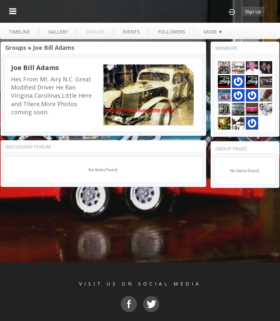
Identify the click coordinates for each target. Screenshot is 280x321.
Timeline (19, 32)
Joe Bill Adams (53, 47)
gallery (58, 32)
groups (95, 32)
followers (171, 32)
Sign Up (253, 11)
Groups (15, 47)
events (131, 32)
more (213, 32)
